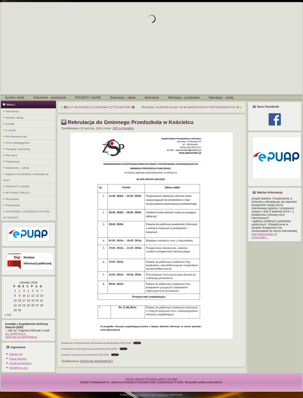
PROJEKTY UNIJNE (88, 97)
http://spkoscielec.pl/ (264, 234)
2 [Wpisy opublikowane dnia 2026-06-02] (19, 290)
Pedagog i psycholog (17, 149)
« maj (7, 314)
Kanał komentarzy (20, 363)
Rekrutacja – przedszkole (184, 97)
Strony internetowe (160, 395)
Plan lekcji (11, 155)
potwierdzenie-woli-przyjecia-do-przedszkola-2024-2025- (89, 349)
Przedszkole (12, 205)
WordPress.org (18, 367)
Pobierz (137, 343)
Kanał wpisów (17, 358)
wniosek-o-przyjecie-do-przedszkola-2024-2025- (85, 354)
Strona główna (135, 379)
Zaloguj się (16, 354)
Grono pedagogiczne (17, 142)
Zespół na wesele (152, 385)
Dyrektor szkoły (14, 97)
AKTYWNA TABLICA (17, 192)
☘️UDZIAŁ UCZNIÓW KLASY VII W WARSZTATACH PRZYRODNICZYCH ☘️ (190, 107)
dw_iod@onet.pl (15, 333)
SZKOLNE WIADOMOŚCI (96, 361)
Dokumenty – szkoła (123, 97)
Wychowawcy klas (16, 136)
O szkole (10, 130)
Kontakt (9, 123)
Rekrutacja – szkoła (221, 97)
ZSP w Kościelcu (123, 128)
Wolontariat (152, 97)
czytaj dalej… (259, 237)
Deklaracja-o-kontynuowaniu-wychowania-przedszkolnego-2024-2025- (96, 343)
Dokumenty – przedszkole (50, 97)
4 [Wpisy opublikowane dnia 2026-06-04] (28, 290)
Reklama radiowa (139, 395)
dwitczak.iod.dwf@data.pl (21, 337)
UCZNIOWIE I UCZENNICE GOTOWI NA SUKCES (26, 214)
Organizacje (12, 161)
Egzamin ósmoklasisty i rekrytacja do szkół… (25, 177)
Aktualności (12, 111)
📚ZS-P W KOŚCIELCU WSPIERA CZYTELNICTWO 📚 (99, 107)
